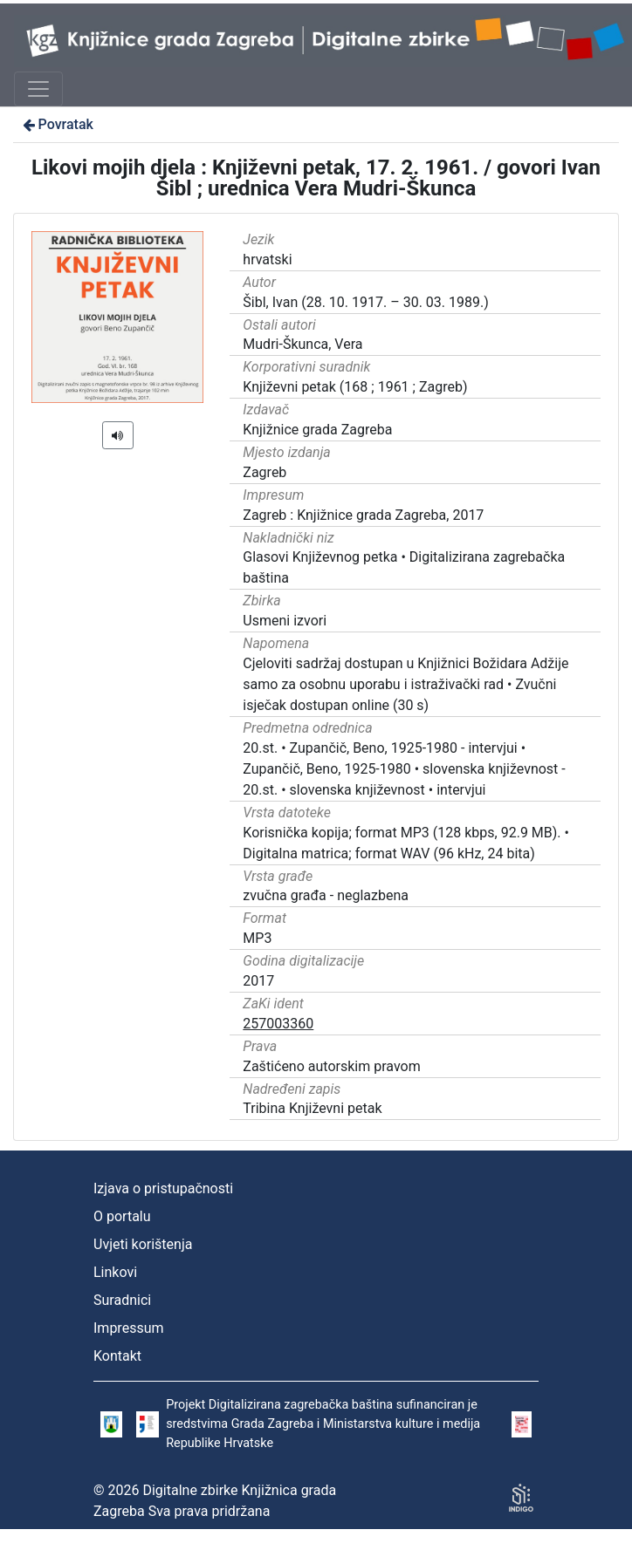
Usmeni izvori (284, 620)
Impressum (128, 1328)
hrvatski (267, 259)
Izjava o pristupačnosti (163, 1188)
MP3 (257, 938)
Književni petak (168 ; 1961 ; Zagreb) (355, 387)
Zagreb (264, 472)
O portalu (122, 1216)
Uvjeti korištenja (142, 1244)
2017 (258, 981)
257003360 (278, 1023)
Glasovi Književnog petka (320, 557)
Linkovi (115, 1272)
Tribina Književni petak (312, 1108)
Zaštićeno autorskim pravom (331, 1066)
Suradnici (122, 1300)
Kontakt (117, 1356)
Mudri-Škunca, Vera (302, 344)
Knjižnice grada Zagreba (317, 429)
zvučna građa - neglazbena (326, 895)
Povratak (56, 124)
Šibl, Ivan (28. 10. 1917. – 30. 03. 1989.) (365, 302)
